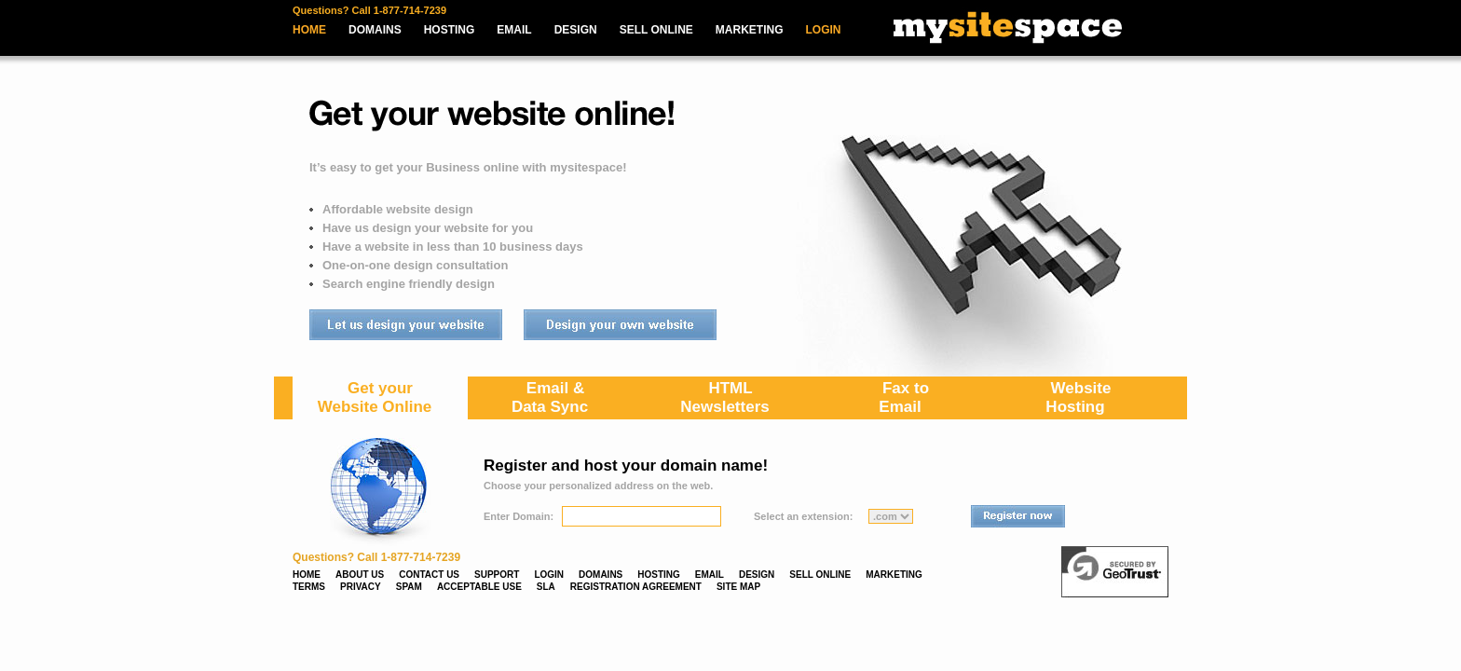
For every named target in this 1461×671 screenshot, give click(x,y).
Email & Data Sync (550, 397)
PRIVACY (360, 587)
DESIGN (575, 29)
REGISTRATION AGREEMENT (636, 587)
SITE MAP (738, 587)
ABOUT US (359, 574)
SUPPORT (496, 574)
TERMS (309, 587)
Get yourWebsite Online (375, 397)
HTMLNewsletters (724, 397)
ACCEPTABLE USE (479, 587)
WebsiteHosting (1078, 397)
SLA (546, 587)
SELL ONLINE (656, 29)
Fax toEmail (904, 397)
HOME (309, 29)
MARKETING (750, 29)
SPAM (409, 587)
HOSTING (449, 29)
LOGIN (823, 29)
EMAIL (514, 29)
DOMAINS (375, 29)
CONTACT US (429, 574)
